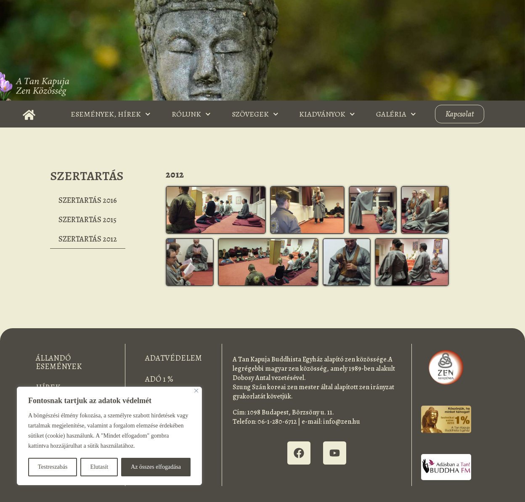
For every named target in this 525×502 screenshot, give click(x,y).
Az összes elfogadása (156, 467)
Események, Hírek (111, 114)
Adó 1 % (159, 379)
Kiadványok (327, 114)
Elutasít (99, 467)
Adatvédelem (173, 358)
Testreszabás (53, 467)
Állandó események (59, 362)
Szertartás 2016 (87, 200)
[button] (216, 210)
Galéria (396, 114)
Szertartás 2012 (87, 239)
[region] (109, 436)
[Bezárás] (196, 391)
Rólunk (191, 114)
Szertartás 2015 (87, 220)
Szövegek (255, 114)
